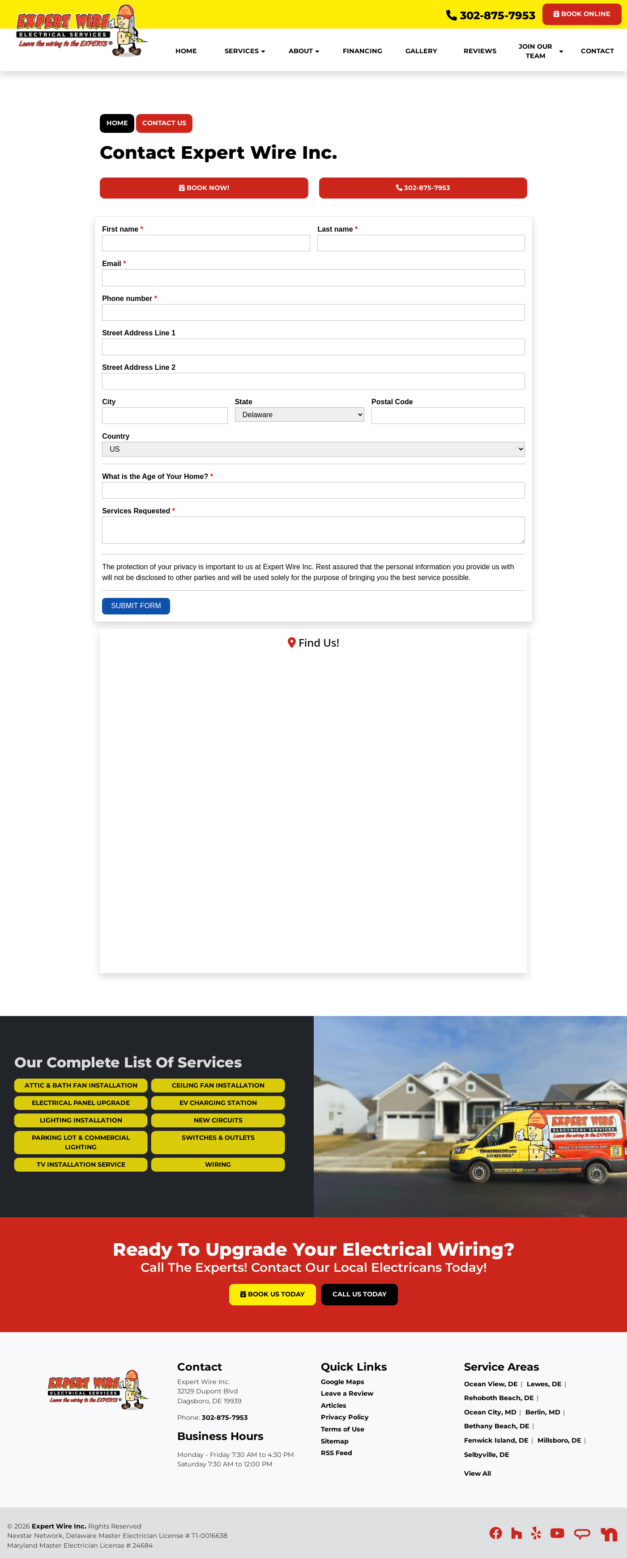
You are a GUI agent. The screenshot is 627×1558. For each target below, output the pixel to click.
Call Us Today (360, 1294)
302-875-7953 (490, 15)
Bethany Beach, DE (496, 1426)
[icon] (497, 1536)
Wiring (191, 1164)
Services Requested (138, 511)
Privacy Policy (345, 1417)
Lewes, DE (544, 1384)
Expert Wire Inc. (59, 1526)
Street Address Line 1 (138, 333)
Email (114, 263)
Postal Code (392, 402)
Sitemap (335, 1441)
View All (477, 1473)
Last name (337, 229)
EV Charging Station (191, 1103)
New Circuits (191, 1120)
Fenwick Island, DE (496, 1440)
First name (122, 229)
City (108, 402)
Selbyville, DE (486, 1455)
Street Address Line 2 (138, 367)
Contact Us (164, 123)
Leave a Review (347, 1393)
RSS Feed (336, 1453)
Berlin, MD (542, 1412)
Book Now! (204, 188)
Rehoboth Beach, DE (499, 1398)
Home (117, 123)
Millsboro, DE (559, 1440)
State (243, 402)
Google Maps (342, 1382)
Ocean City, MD (490, 1412)
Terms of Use (342, 1429)
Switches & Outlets (191, 1138)
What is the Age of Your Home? (157, 476)
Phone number (129, 298)
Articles (333, 1405)
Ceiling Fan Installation (191, 1085)
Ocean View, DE (491, 1384)
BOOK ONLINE (582, 14)
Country (115, 436)
